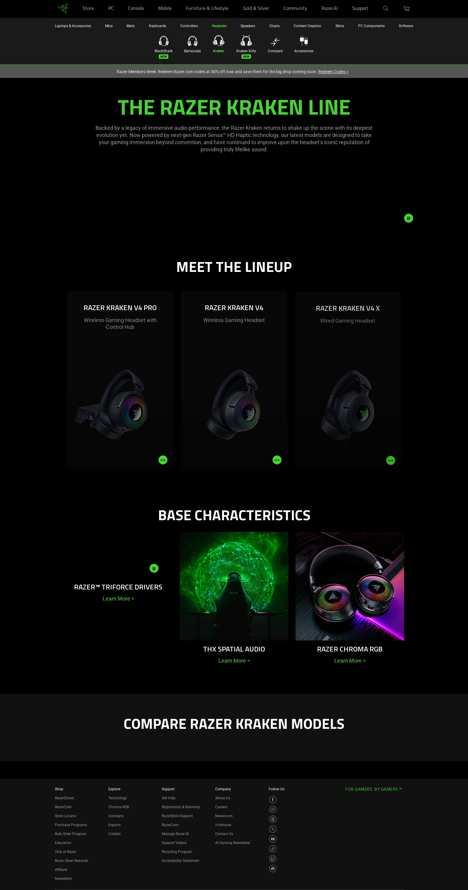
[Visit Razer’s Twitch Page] (273, 858)
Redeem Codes (333, 71)
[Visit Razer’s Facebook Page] (273, 799)
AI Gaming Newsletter (232, 843)
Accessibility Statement (180, 861)
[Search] (386, 9)
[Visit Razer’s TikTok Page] (273, 849)
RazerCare (170, 825)
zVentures (223, 825)
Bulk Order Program (71, 834)
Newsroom (224, 816)
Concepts (116, 816)
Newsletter (63, 879)
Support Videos (174, 843)
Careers (221, 807)
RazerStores (64, 798)
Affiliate (61, 870)
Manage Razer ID (175, 834)
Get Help (169, 798)
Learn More (118, 598)
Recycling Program (177, 852)
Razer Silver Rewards (71, 861)
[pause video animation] (408, 218)
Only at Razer (65, 852)
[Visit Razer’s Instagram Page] (273, 809)
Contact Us (224, 834)
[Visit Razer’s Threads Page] (273, 819)
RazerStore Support (177, 816)
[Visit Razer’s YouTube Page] (273, 839)
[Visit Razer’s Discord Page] (273, 868)
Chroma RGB (118, 807)
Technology (117, 798)
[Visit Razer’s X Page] (273, 829)
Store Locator (65, 816)
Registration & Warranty (181, 807)
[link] (63, 8)
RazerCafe (63, 807)
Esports (114, 825)
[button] (406, 8)
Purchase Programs (71, 825)
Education (63, 843)
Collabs (114, 834)
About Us (222, 798)
